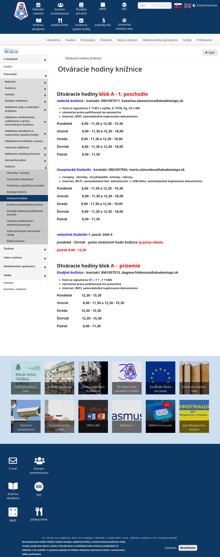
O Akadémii (26, 59)
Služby (187, 40)
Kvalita (70, 40)
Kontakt (8, 282)
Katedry (26, 94)
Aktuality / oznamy (18, 172)
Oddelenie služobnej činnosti (26, 154)
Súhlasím (171, 548)
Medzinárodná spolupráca (160, 40)
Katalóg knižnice (17, 192)
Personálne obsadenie (20, 179)
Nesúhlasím (188, 547)
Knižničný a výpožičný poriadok (26, 185)
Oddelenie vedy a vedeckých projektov (26, 109)
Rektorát (26, 82)
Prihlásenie (204, 40)
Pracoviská (88, 40)
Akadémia (53, 40)
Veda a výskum (127, 40)
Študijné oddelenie (26, 101)
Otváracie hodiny (17, 198)
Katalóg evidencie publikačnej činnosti (25, 212)
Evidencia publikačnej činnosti (25, 204)
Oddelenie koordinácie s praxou (24, 141)
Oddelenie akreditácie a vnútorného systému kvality (26, 133)
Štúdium (106, 40)
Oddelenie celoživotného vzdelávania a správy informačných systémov (26, 121)
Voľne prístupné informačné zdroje (24, 232)
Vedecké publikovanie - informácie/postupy (21, 222)
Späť (209, 52)
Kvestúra (26, 88)
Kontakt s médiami (15, 289)
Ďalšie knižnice (16, 241)
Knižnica (26, 166)
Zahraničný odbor (26, 160)
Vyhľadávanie (160, 5)
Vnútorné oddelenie (26, 147)
